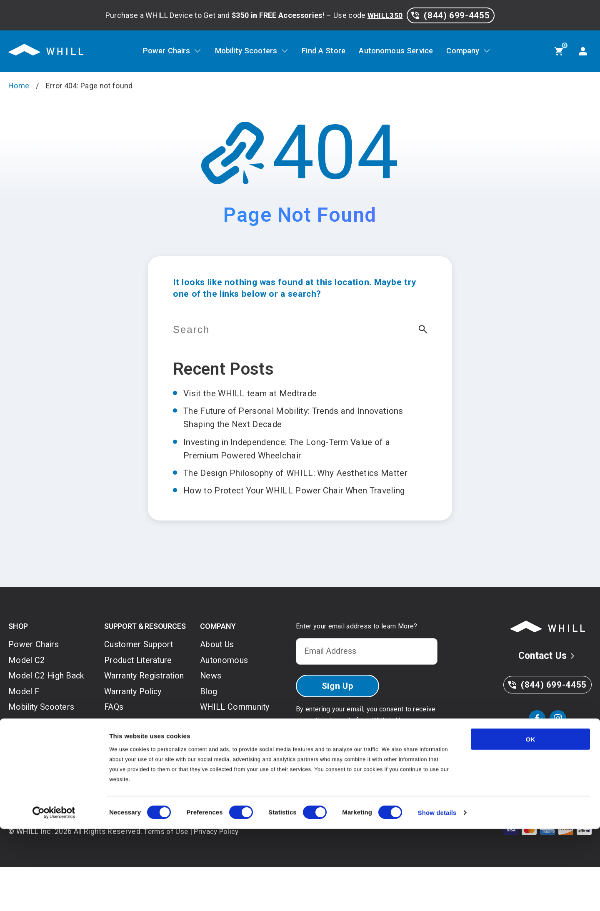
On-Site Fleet (226, 754)
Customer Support (140, 672)
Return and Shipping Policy (143, 774)
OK (530, 821)
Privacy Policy (317, 759)
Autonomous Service (402, 51)
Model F (24, 721)
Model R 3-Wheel (42, 754)
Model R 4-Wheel (42, 771)
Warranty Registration (128, 711)
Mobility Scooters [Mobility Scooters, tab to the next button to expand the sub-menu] (240, 51)
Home (18, 85)
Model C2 (27, 688)
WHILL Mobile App (141, 797)
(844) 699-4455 (450, 15)
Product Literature (140, 688)
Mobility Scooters (44, 738)
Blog (209, 721)
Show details (437, 894)
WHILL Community (237, 738)
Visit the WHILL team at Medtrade (259, 393)
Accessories (33, 787)
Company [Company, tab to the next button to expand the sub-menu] (474, 51)
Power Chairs (35, 672)
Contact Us (547, 682)
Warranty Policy (136, 734)
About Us (218, 672)
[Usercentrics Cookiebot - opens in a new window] (54, 894)
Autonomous (225, 688)
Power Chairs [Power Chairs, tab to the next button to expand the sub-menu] (154, 51)
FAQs (114, 751)
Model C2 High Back (48, 705)
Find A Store (324, 51)
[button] (423, 330)
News (211, 705)
